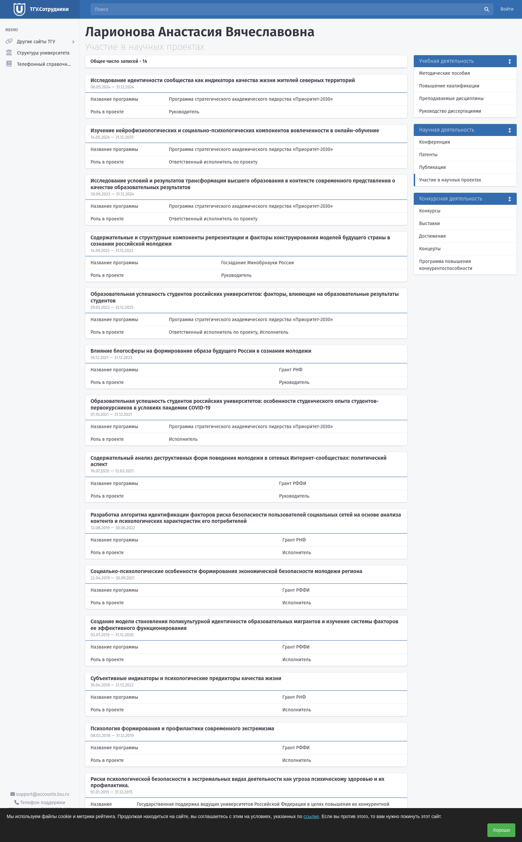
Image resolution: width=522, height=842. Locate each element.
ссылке (311, 816)
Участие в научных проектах (450, 180)
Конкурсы (429, 211)
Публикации (432, 167)
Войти (507, 9)
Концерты (430, 249)
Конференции (434, 142)
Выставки (429, 223)
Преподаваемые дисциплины (451, 98)
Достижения (432, 236)
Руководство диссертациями (450, 111)
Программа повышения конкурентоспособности (445, 265)
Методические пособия (444, 73)
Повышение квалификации (449, 86)
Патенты (428, 155)
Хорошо (501, 830)
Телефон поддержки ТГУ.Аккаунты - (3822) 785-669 (39, 806)
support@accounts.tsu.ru (40, 794)
